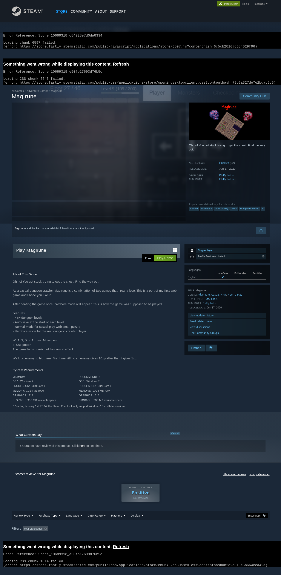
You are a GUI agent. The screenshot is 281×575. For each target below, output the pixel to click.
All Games (18, 96)
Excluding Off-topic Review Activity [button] (76, 533)
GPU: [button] (213, 533)
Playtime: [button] (109, 533)
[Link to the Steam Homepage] (30, 15)
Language (72, 520)
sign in (245, 3)
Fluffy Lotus (226, 180)
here (83, 451)
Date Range (95, 520)
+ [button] (262, 213)
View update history (202, 320)
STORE (62, 11)
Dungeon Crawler (249, 213)
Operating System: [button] (176, 533)
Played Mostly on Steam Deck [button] (140, 533)
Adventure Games (37, 96)
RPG (234, 213)
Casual (194, 213)
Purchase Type (47, 520)
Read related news (201, 326)
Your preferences (260, 479)
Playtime (116, 520)
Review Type (22, 520)
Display (135, 520)
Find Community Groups (204, 338)
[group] (141, 534)
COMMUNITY (81, 11)
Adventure (206, 213)
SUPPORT (118, 11)
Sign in (19, 233)
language (260, 3)
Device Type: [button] (232, 533)
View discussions (200, 332)
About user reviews (234, 479)
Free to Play (221, 213)
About (101, 11)
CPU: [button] (199, 533)
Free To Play (234, 299)
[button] (26, 534)
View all (175, 438)
